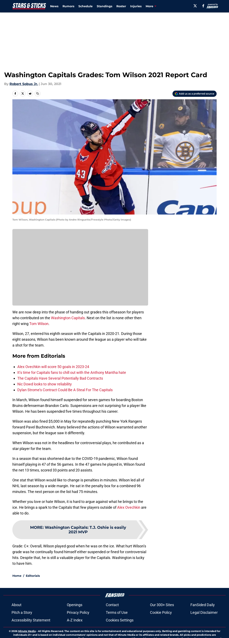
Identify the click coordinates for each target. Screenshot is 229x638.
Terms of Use (117, 627)
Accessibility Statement (31, 634)
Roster (121, 6)
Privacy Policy (78, 627)
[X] (195, 5)
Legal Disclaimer (204, 627)
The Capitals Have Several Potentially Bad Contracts (60, 378)
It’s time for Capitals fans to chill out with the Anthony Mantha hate (71, 372)
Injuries (136, 6)
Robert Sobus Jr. (23, 84)
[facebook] (203, 5)
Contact (112, 619)
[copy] (37, 93)
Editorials (33, 590)
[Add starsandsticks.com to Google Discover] (194, 94)
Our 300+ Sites (162, 619)
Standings (104, 6)
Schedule (85, 6)
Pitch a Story (22, 627)
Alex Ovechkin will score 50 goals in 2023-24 (53, 367)
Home (16, 590)
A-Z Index (75, 634)
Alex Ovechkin (128, 507)
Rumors (68, 6)
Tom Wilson (38, 323)
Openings (74, 619)
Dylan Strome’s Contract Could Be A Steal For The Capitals (65, 390)
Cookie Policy (161, 627)
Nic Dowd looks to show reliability (44, 384)
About (16, 619)
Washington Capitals (68, 318)
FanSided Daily (202, 619)
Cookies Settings (119, 634)
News (54, 6)
